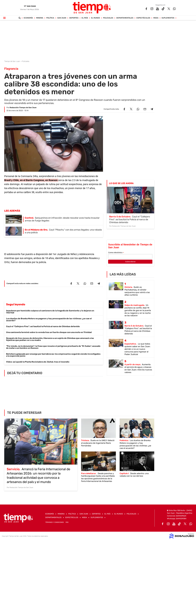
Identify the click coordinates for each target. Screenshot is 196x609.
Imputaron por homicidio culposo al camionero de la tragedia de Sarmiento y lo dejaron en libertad (50, 311)
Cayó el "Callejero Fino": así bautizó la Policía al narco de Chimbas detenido (43, 326)
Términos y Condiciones (54, 522)
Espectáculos (143, 18)
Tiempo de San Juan (12, 61)
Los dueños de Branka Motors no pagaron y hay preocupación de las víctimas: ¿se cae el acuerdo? (49, 319)
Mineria (39, 18)
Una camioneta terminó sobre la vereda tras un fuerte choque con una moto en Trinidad (49, 332)
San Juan (61, 18)
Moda (155, 18)
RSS (67, 522)
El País (85, 18)
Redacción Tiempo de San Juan (23, 107)
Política (50, 18)
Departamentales (124, 18)
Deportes (73, 18)
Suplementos (168, 18)
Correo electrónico (116, 252)
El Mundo (95, 18)
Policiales (108, 18)
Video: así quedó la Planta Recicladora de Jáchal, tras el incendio (37, 362)
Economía (28, 18)
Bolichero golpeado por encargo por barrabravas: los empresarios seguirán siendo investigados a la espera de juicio (53, 355)
